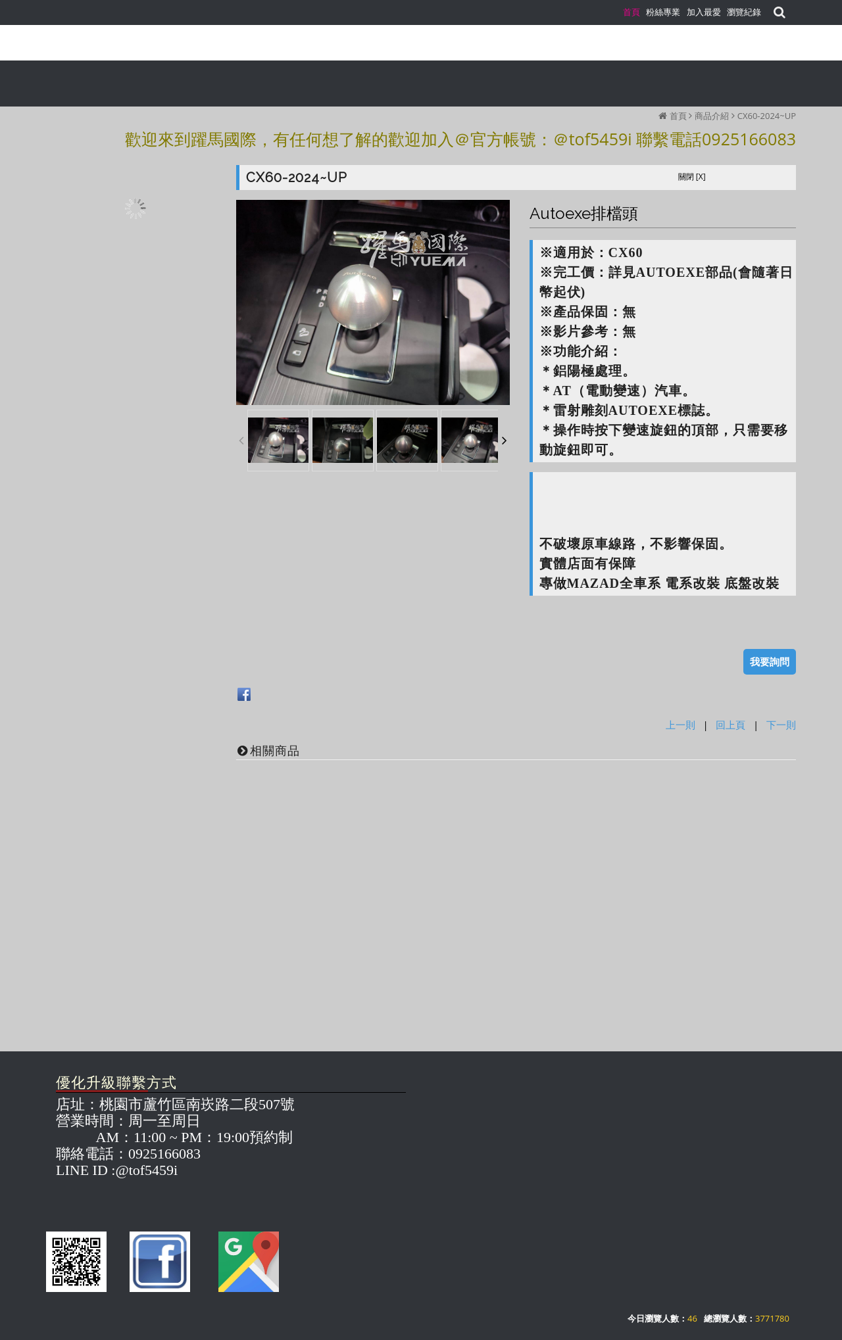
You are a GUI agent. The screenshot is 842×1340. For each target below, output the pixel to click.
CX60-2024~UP (766, 116)
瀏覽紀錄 (744, 12)
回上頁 (730, 724)
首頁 (678, 116)
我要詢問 (769, 661)
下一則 (781, 724)
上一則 (680, 724)
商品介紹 (712, 116)
